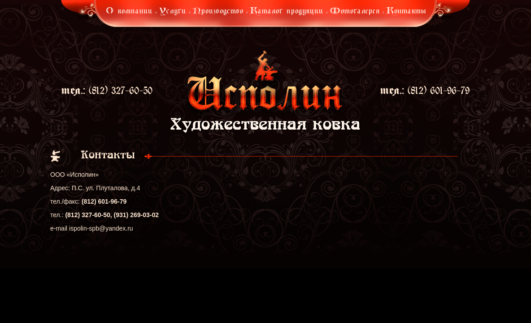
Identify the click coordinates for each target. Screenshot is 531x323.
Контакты (406, 11)
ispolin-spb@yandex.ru (101, 228)
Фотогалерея (355, 11)
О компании (129, 11)
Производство (218, 11)
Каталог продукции (286, 11)
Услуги (172, 11)
